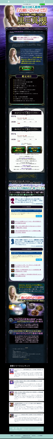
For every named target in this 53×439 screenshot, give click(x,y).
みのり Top (11, 31)
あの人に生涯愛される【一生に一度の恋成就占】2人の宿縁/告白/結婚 (28, 222)
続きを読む (38, 216)
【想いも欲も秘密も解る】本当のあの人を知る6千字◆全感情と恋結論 (28, 226)
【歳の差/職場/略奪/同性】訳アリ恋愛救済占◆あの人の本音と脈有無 (28, 231)
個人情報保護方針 (20, 177)
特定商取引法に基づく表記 (26, 435)
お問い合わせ (35, 435)
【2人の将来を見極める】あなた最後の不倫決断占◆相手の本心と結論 (26, 325)
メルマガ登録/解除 (42, 435)
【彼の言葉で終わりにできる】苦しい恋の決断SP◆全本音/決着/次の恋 (26, 337)
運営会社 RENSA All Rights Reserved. (26, 437)
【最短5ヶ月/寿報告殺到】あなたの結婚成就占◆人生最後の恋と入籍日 (28, 270)
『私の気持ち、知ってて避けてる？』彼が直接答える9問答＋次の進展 (26, 340)
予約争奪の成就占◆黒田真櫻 (18, 31)
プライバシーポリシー (16, 435)
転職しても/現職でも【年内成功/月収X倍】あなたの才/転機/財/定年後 (28, 275)
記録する (23, 144)
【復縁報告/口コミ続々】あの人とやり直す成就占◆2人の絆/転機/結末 (26, 327)
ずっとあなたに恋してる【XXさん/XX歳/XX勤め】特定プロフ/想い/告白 (27, 265)
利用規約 (9, 435)
